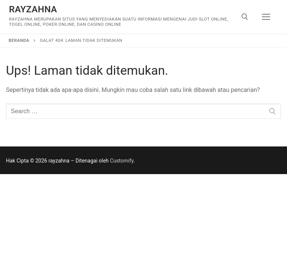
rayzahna (33, 9)
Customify (121, 161)
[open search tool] (244, 16)
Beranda (19, 40)
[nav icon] (266, 17)
